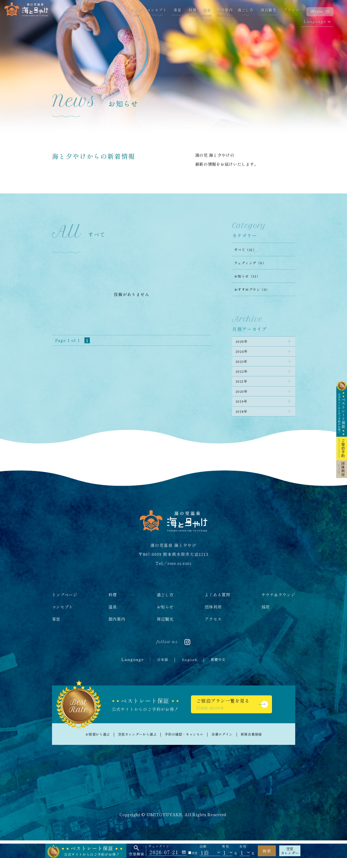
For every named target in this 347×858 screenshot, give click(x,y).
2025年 (243, 342)
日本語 (159, 675)
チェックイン (158, 846)
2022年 (243, 378)
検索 (266, 851)
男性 (225, 846)
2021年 (243, 390)
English (189, 675)
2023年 (243, 366)
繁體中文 (220, 675)
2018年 (243, 426)
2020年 (243, 402)
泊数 (203, 846)
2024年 (243, 354)
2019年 (243, 414)
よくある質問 (217, 610)
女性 (242, 846)
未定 (193, 853)
